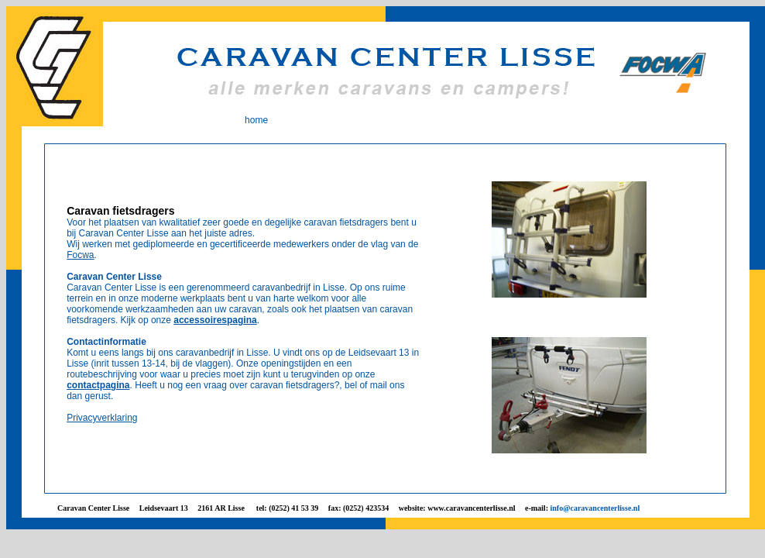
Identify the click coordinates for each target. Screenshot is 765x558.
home (256, 120)
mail (378, 385)
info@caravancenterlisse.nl (595, 508)
